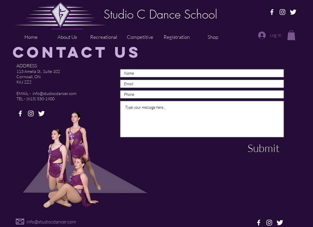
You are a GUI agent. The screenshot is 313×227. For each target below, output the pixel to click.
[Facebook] (272, 12)
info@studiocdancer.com (54, 93)
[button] (291, 35)
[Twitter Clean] (293, 12)
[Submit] (263, 148)
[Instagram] (282, 12)
